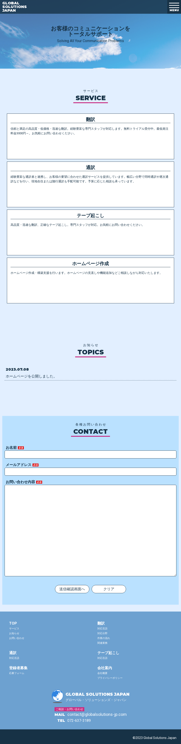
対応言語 (102, 628)
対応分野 (102, 633)
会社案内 (104, 668)
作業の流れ (103, 638)
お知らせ (14, 633)
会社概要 (102, 673)
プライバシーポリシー (110, 678)
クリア (108, 589)
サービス (14, 628)
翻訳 (101, 623)
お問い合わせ (16, 638)
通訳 (12, 653)
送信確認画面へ (72, 589)
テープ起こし (108, 653)
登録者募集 (18, 668)
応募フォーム (16, 673)
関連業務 (102, 643)
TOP (13, 623)
